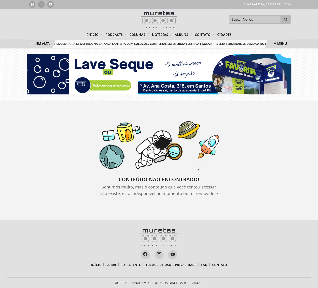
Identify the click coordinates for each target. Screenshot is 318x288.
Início (94, 34)
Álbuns (183, 34)
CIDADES (224, 35)
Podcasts (115, 34)
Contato (204, 34)
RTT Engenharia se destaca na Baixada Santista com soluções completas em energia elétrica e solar (131, 44)
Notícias (162, 34)
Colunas (139, 34)
